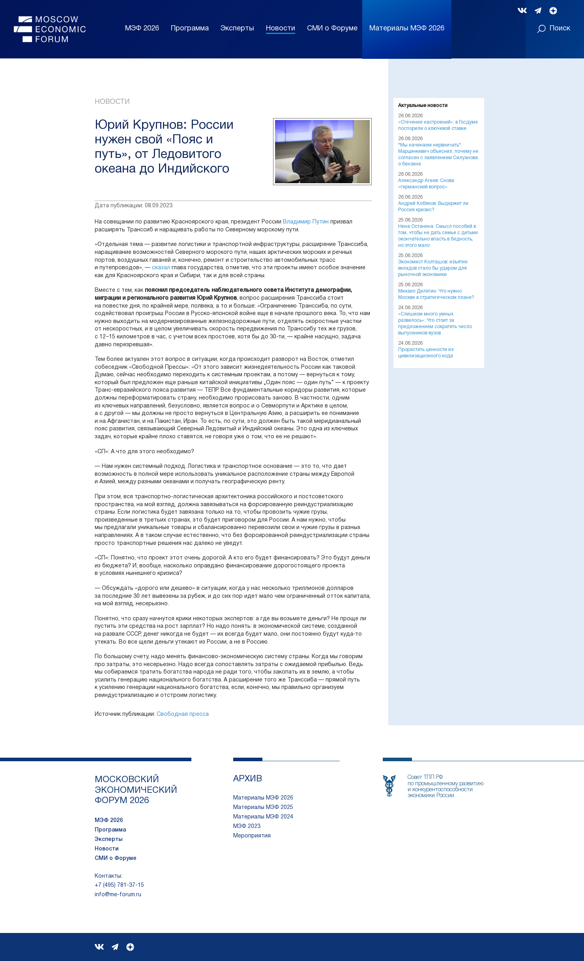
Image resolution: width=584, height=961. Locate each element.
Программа (190, 28)
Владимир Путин (306, 222)
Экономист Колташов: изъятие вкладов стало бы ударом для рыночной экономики (433, 268)
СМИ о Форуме (332, 28)
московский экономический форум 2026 (136, 790)
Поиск (553, 28)
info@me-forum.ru (118, 894)
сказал (161, 267)
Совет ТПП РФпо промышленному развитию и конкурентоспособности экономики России (445, 786)
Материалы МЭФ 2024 (263, 817)
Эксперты (237, 28)
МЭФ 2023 (246, 826)
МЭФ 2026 (142, 28)
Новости (280, 28)
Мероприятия (252, 836)
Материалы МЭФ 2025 (263, 807)
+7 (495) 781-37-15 (119, 885)
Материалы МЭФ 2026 (263, 798)
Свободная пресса (183, 714)
